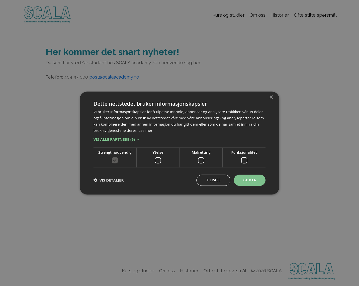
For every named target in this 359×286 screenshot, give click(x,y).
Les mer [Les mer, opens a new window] (146, 130)
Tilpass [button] (213, 180)
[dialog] (179, 143)
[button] (179, 139)
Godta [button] (249, 180)
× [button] (271, 97)
